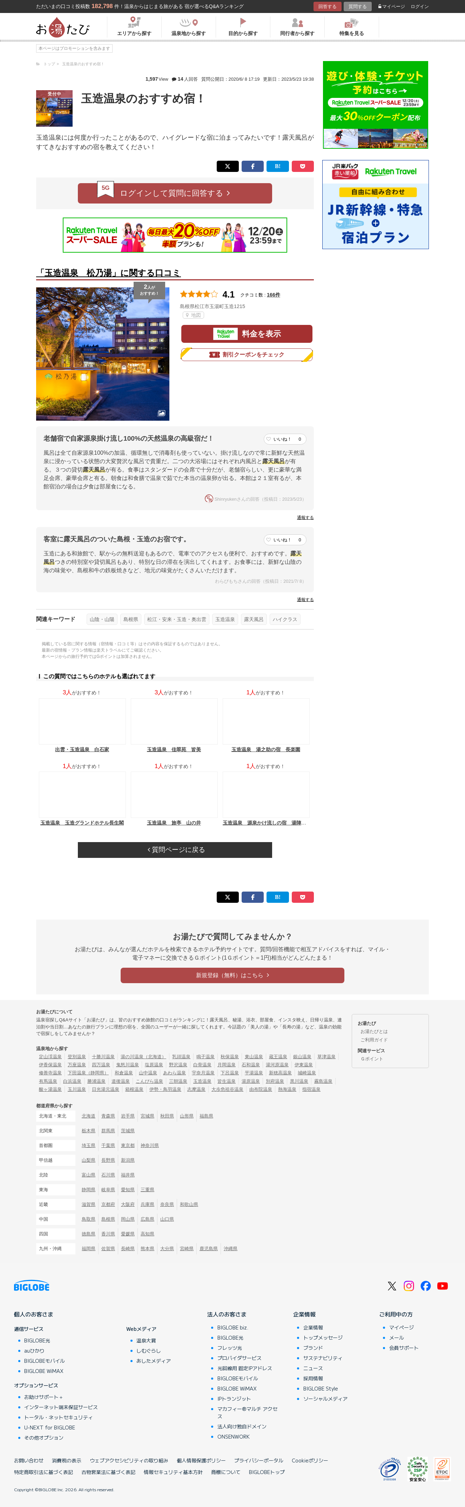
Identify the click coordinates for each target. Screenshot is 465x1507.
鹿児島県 (209, 1248)
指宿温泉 (311, 1089)
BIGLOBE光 (37, 1340)
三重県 (147, 1189)
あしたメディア (153, 1360)
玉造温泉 (225, 619)
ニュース (313, 1368)
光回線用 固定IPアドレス (244, 1368)
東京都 (128, 1145)
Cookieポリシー (310, 1460)
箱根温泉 (134, 1089)
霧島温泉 (323, 1081)
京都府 (108, 1204)
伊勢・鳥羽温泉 (165, 1089)
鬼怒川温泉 (127, 1064)
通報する (305, 517)
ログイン (420, 6)
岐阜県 (108, 1189)
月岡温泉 (226, 1064)
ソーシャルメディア (325, 1398)
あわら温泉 (174, 1072)
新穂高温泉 (280, 1072)
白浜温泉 (72, 1081)
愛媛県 (128, 1233)
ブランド (313, 1347)
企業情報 (304, 1314)
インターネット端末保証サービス (61, 1407)
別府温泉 (275, 1081)
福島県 (206, 1116)
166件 (273, 295)
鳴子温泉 (205, 1056)
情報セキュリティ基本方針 (173, 1471)
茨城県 (128, 1130)
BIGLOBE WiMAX (43, 1370)
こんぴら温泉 (149, 1081)
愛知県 (128, 1189)
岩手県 (128, 1116)
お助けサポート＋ (43, 1396)
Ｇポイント (371, 1058)
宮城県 (147, 1116)
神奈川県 (150, 1145)
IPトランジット (234, 1398)
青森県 (108, 1116)
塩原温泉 (154, 1064)
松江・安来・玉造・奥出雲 (176, 619)
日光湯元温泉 (105, 1089)
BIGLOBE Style (320, 1388)
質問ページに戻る (176, 849)
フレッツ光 (229, 1347)
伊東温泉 (304, 1064)
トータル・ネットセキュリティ (58, 1417)
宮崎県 (187, 1248)
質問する (358, 6)
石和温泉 (251, 1064)
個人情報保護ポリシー (201, 1460)
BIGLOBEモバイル (44, 1360)
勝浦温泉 (96, 1081)
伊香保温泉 (50, 1064)
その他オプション (43, 1437)
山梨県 (88, 1160)
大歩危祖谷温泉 (227, 1089)
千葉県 (108, 1145)
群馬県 (108, 1130)
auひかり (34, 1350)
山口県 (167, 1219)
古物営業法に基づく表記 (108, 1471)
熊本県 (147, 1248)
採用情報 (313, 1378)
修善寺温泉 (50, 1072)
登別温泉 (77, 1056)
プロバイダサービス (239, 1357)
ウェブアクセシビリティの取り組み (129, 1460)
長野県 (108, 1160)
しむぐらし (148, 1350)
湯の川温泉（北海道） (143, 1056)
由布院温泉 (260, 1089)
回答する (327, 6)
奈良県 (167, 1204)
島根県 (130, 619)
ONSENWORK (233, 1436)
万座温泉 (77, 1064)
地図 (193, 315)
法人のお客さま (227, 1314)
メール (396, 1337)
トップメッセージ (323, 1337)
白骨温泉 (202, 1064)
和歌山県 (189, 1204)
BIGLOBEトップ (267, 1471)
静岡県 (88, 1189)
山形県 (187, 1116)
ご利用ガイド (374, 1039)
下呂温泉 (230, 1072)
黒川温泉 (299, 1081)
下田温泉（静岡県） (88, 1072)
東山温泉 (254, 1056)
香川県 (108, 1233)
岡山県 (128, 1219)
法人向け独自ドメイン (242, 1426)
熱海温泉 (287, 1089)
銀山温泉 (302, 1056)
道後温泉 (121, 1081)
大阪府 (128, 1204)
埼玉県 (88, 1145)
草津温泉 (326, 1056)
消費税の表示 (66, 1460)
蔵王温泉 (278, 1056)
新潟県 (128, 1160)
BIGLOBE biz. (232, 1327)
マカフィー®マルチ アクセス (247, 1412)
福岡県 (88, 1248)
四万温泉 (101, 1064)
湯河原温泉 (277, 1064)
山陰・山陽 (102, 619)
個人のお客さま (33, 1314)
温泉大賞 (146, 1340)
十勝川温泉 (103, 1056)
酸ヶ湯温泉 (50, 1089)
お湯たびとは (374, 1031)
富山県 (88, 1175)
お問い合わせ (28, 1460)
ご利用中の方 (396, 1314)
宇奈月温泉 (203, 1072)
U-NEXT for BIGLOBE (49, 1427)
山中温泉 (148, 1072)
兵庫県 (147, 1204)
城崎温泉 (307, 1072)
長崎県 (128, 1248)
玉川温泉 (77, 1089)
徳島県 (88, 1233)
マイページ (391, 6)
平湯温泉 (254, 1072)
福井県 (128, 1175)
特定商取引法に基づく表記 (43, 1471)
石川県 (108, 1175)
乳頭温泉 (181, 1056)
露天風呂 (254, 619)
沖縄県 (230, 1248)
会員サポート (404, 1347)
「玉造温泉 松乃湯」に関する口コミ (108, 273)
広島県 (147, 1219)
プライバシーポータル (258, 1460)
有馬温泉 (48, 1081)
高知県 (147, 1233)
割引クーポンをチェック (246, 355)
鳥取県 (88, 1219)
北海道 (88, 1116)
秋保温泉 (230, 1056)
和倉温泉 (124, 1072)
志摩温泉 (196, 1089)
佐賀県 (108, 1248)
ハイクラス (285, 619)
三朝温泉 (178, 1081)
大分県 (167, 1248)
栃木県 (88, 1130)
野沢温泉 (178, 1064)
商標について (226, 1471)
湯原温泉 (251, 1081)
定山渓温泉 (50, 1056)
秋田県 (167, 1116)
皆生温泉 (226, 1081)
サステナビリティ (323, 1357)
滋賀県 (88, 1204)
